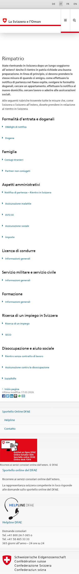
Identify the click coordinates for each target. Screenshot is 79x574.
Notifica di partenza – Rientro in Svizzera (28, 178)
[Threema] (16, 381)
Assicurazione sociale (17, 212)
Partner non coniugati (17, 157)
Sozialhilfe (10, 364)
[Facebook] (4, 381)
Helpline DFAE (12, 508)
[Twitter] (8, 381)
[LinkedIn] (12, 381)
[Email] (23, 381)
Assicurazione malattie (18, 189)
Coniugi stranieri (14, 145)
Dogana (9, 124)
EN (75, 3)
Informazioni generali (17, 244)
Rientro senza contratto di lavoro (24, 342)
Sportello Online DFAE (16, 397)
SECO (8, 320)
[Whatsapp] (20, 381)
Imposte (10, 223)
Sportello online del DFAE (19, 456)
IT (61, 3)
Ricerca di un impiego (17, 309)
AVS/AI (9, 200)
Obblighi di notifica (16, 113)
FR (67, 3)
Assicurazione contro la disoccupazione (27, 353)
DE (53, 3)
